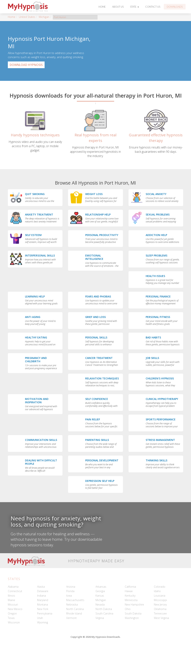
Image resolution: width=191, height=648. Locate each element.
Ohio (128, 609)
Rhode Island (74, 613)
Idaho (157, 591)
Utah (40, 618)
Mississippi (160, 600)
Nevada (100, 604)
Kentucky (130, 595)
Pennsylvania (44, 613)
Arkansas (101, 586)
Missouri (13, 604)
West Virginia (161, 618)
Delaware (42, 591)
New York (42, 609)
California (130, 586)
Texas (11, 618)
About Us (118, 6)
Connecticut (15, 591)
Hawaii (129, 591)
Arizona (70, 586)
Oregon (12, 613)
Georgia (100, 591)
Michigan (44, 17)
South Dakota (133, 613)
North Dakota (104, 609)
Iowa (69, 595)
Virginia (100, 618)
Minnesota (131, 600)
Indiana (41, 595)
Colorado (159, 586)
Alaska (41, 586)
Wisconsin (14, 622)
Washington (132, 618)
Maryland (42, 600)
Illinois (11, 595)
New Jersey (160, 604)
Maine (11, 600)
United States (27, 17)
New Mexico (15, 609)
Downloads (175, 6)
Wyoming (42, 622)
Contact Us (152, 6)
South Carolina (104, 613)
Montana (42, 604)
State (134, 6)
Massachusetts (75, 600)
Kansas (100, 595)
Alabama (13, 586)
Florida (70, 591)
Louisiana (159, 595)
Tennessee (160, 613)
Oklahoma (160, 609)
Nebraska (72, 604)
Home (102, 6)
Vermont (71, 618)
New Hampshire (134, 604)
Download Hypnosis (26, 65)
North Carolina (75, 609)
